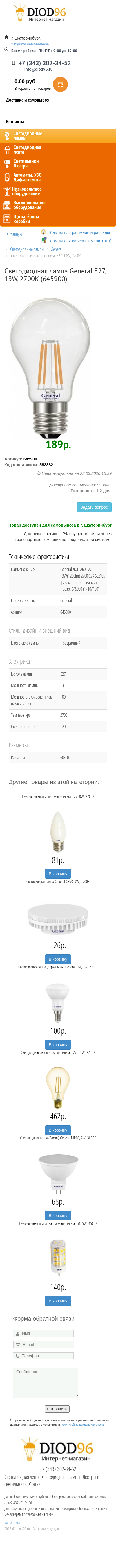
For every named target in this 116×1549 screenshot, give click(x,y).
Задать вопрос (94, 507)
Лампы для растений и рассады (80, 232)
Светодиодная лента (22, 1476)
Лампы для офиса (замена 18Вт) (81, 241)
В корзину (58, 873)
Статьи (35, 1484)
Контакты (15, 121)
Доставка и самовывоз (27, 100)
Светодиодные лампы (61, 1476)
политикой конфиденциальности (82, 1424)
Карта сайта (12, 1523)
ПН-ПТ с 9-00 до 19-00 (44, 50)
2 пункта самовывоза (30, 44)
